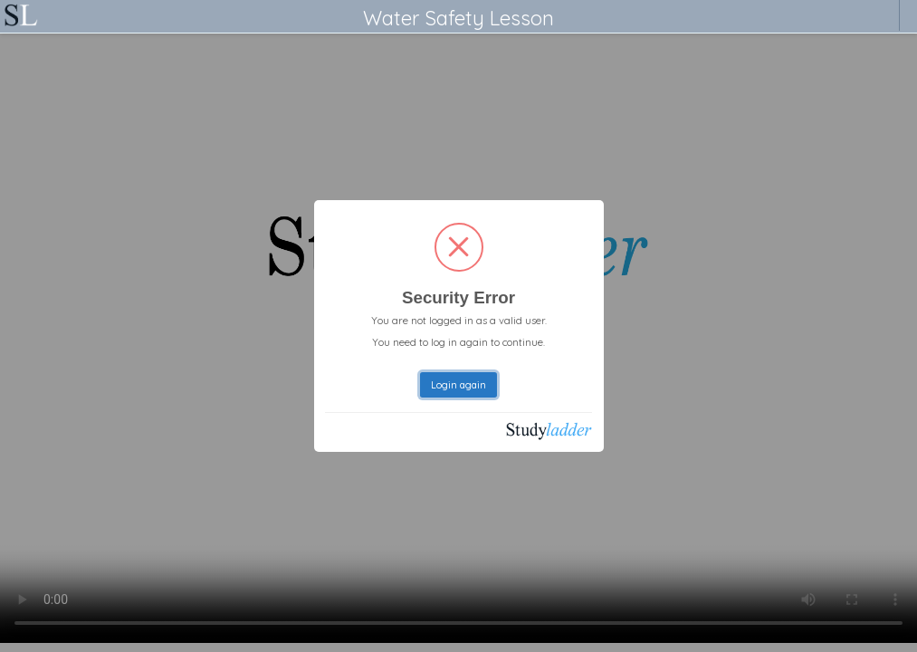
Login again (458, 385)
